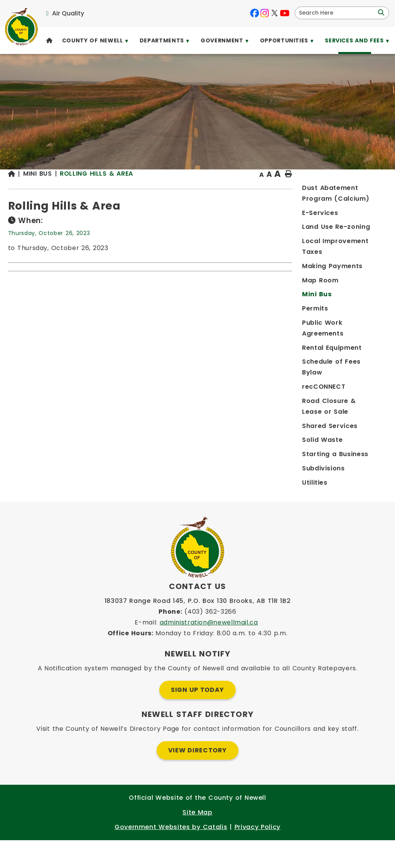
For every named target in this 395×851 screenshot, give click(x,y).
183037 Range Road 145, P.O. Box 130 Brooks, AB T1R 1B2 (198, 611)
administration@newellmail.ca (209, 633)
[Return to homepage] (125, 189)
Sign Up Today (197, 700)
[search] (337, 13)
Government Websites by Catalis (171, 837)
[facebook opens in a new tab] (254, 13)
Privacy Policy (257, 837)
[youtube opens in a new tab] (284, 13)
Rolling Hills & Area (206, 188)
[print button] (368, 189)
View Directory (197, 761)
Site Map (197, 823)
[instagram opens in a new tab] (264, 13)
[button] (380, 13)
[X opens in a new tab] (274, 13)
